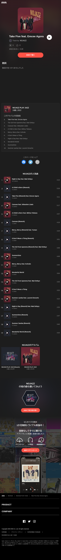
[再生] (49, 37)
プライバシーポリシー (17, 532)
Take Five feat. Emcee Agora (39, 496)
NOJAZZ (23, 40)
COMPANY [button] (7, 511)
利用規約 (4, 532)
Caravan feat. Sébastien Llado (18, 126)
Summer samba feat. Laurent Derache (20, 148)
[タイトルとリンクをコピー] (37, 162)
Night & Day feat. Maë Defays (17, 138)
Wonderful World (13, 142)
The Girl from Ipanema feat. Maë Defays (21, 123)
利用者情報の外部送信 (33, 532)
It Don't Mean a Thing (15, 135)
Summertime (12, 145)
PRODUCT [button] (6, 504)
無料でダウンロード (30, 450)
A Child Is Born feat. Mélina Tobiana (20, 129)
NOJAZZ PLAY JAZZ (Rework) (10, 367)
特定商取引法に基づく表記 (9, 535)
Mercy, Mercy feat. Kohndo (17, 132)
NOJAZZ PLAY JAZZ (20, 108)
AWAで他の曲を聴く (30, 410)
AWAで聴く (30, 55)
